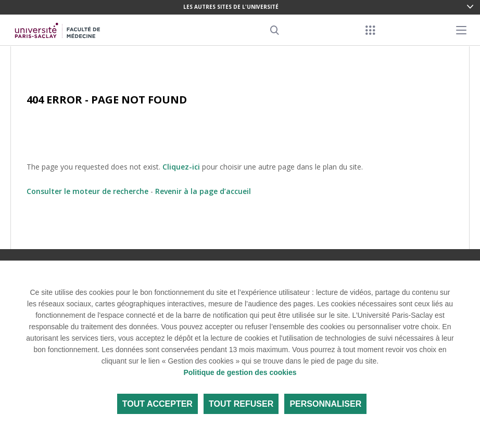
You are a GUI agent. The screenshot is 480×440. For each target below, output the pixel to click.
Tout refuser (241, 403)
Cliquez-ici (181, 167)
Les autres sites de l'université (231, 6)
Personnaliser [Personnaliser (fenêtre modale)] (325, 403)
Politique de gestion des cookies (239, 372)
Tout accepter (157, 403)
